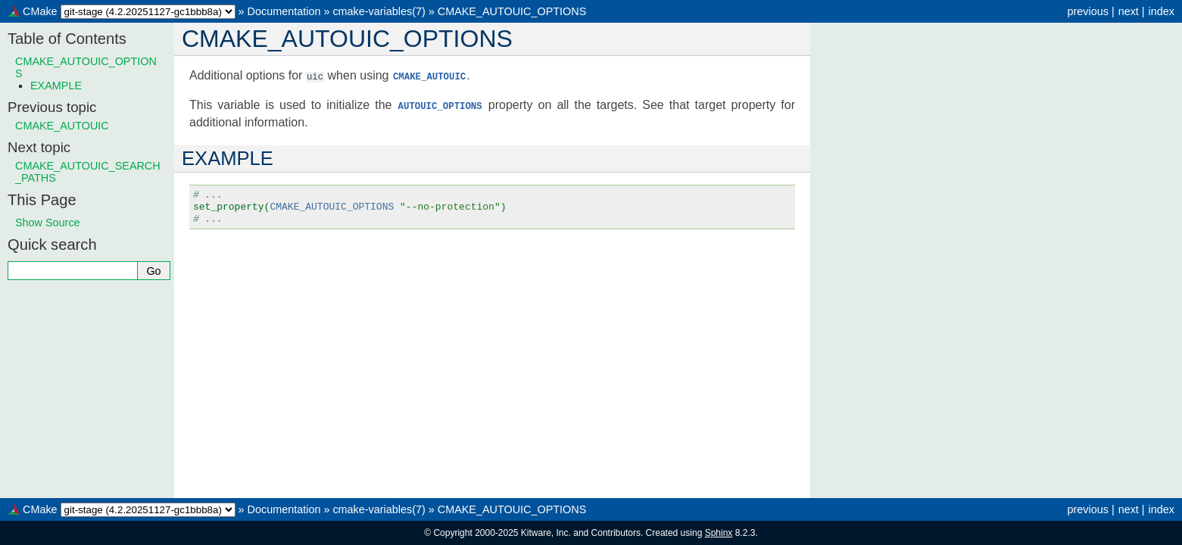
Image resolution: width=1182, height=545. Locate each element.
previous (1087, 11)
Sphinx (719, 533)
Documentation (284, 11)
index (1161, 11)
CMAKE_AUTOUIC (62, 126)
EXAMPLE (56, 85)
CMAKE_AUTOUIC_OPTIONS (512, 11)
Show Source (47, 222)
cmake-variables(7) (378, 11)
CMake (40, 11)
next (1128, 11)
